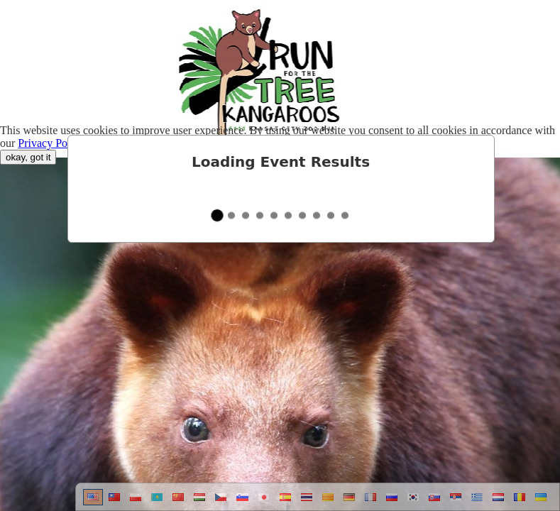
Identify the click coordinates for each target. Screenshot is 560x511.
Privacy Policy (51, 143)
